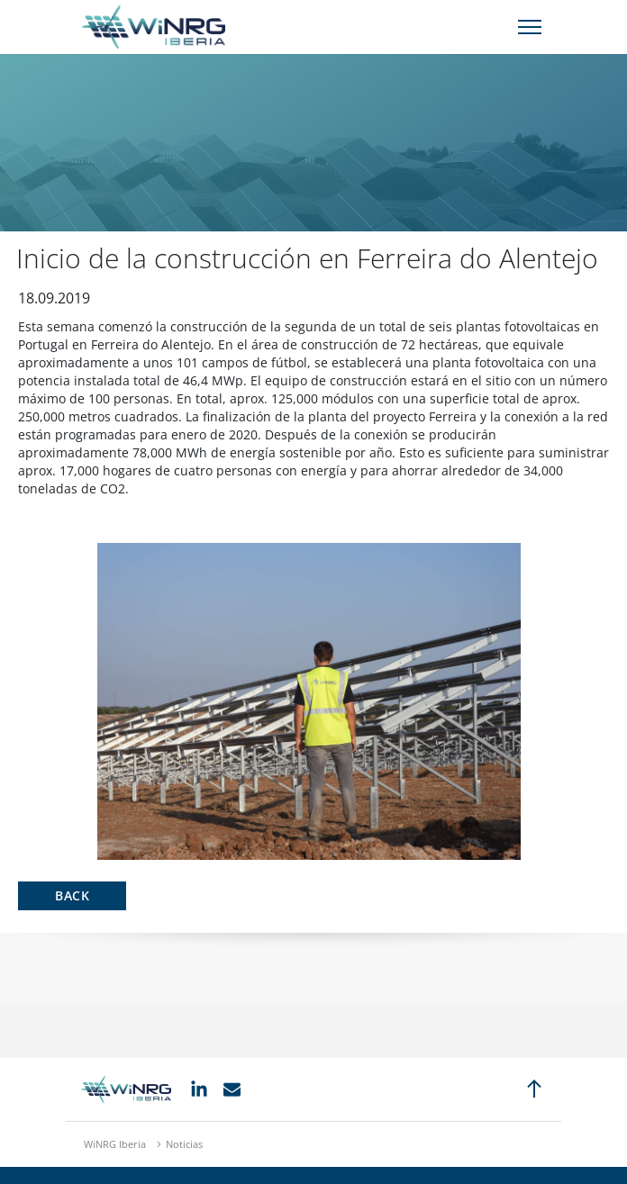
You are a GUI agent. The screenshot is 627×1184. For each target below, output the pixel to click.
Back (72, 895)
